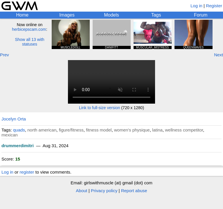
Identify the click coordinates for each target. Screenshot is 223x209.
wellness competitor (184, 129)
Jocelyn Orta (13, 118)
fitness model (99, 129)
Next (218, 54)
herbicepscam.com (29, 29)
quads (19, 129)
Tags (156, 14)
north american (41, 129)
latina (157, 129)
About (81, 190)
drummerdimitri (17, 145)
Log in (196, 5)
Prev (4, 54)
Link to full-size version (99, 107)
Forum (200, 14)
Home (22, 14)
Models (111, 14)
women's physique (132, 129)
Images (66, 14)
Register (214, 5)
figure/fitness (71, 129)
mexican (9, 134)
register (27, 172)
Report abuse (134, 190)
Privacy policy (104, 190)
